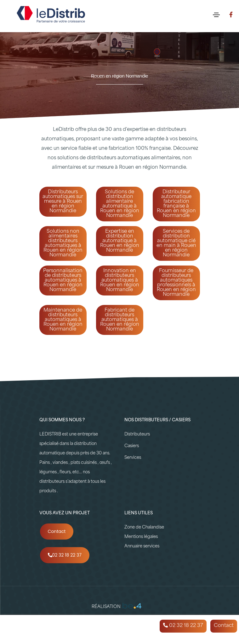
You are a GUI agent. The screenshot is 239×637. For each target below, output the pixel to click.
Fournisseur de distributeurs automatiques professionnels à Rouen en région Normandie (176, 283)
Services (132, 458)
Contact (57, 531)
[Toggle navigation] (216, 15)
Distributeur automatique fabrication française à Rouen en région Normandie (176, 204)
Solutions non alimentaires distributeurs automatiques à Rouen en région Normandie (63, 243)
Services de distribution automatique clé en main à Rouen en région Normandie (176, 243)
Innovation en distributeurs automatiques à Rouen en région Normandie (119, 280)
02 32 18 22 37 (65, 555)
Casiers (131, 446)
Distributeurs (137, 434)
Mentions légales (141, 537)
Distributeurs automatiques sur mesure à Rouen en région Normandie (63, 201)
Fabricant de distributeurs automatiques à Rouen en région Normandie (119, 320)
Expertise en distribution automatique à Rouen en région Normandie (119, 241)
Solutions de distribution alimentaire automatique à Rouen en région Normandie (119, 204)
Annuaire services (141, 546)
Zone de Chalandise (144, 527)
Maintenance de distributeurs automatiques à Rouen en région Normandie (63, 320)
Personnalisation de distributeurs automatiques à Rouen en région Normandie (63, 280)
